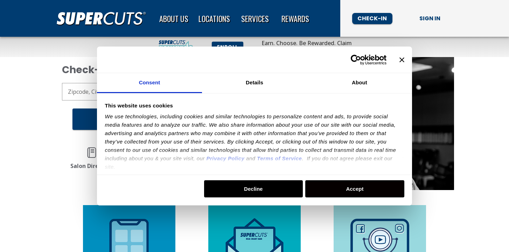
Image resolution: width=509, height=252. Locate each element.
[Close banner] (401, 59)
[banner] (254, 18)
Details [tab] (254, 82)
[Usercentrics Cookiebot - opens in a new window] (355, 60)
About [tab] (359, 82)
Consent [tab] (149, 82)
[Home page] (104, 18)
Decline (253, 189)
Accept (354, 189)
